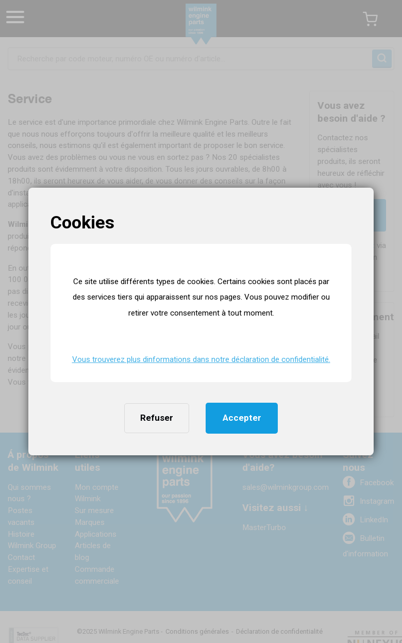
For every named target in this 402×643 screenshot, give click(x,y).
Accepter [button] (242, 418)
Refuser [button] (156, 418)
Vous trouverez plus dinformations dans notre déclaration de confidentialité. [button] (201, 359)
